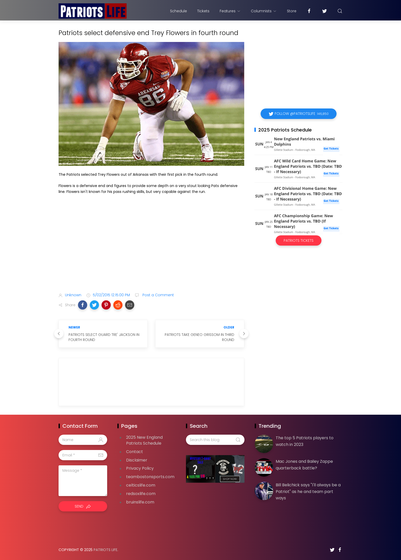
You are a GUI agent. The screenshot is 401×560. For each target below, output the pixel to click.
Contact (134, 452)
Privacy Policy (140, 468)
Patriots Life (105, 549)
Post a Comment (157, 295)
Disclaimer (136, 460)
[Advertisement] (151, 248)
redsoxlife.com (140, 494)
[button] (82, 305)
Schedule (178, 11)
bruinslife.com (140, 502)
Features (230, 11)
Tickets (203, 11)
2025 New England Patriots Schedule (144, 440)
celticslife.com (140, 485)
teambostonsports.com (150, 477)
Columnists (264, 11)
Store (291, 11)
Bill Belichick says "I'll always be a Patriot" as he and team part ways (308, 491)
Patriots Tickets (299, 240)
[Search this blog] (215, 440)
